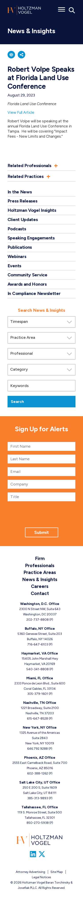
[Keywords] (42, 385)
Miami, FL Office (39, 678)
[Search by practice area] (42, 338)
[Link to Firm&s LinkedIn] (33, 854)
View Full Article (21, 112)
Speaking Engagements (31, 238)
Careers (39, 586)
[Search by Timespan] (42, 322)
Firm (40, 558)
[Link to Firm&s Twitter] (41, 854)
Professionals (39, 565)
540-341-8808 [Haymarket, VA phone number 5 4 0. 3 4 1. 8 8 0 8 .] (37, 669)
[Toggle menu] (61, 8)
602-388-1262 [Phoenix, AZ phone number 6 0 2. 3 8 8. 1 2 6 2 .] (37, 773)
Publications (20, 247)
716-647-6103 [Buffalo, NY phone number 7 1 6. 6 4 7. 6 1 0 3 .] (37, 644)
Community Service (27, 274)
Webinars (17, 256)
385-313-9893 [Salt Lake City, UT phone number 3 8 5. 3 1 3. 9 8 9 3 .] (37, 798)
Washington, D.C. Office (39, 604)
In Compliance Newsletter (34, 293)
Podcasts (17, 228)
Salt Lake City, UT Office (39, 782)
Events (14, 265)
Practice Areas (39, 572)
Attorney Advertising (30, 872)
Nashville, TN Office (39, 703)
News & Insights (39, 579)
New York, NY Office (40, 727)
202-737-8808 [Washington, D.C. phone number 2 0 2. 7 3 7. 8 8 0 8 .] (37, 620)
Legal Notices (41, 877)
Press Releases (22, 201)
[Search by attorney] (42, 354)
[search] (42, 355)
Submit (41, 532)
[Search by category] (42, 369)
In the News (20, 191)
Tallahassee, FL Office (39, 807)
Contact (40, 593)
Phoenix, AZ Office (39, 757)
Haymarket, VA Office (39, 653)
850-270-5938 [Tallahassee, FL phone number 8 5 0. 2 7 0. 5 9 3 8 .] (38, 823)
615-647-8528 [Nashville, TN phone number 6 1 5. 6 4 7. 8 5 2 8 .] (37, 718)
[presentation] (41, 519)
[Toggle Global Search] (71, 10)
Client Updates (23, 219)
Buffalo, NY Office (40, 628)
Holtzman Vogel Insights (32, 210)
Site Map (56, 872)
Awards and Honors (27, 284)
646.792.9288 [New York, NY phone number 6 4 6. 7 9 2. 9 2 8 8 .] (37, 749)
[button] (11, 54)
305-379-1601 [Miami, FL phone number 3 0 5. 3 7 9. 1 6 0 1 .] (37, 694)
